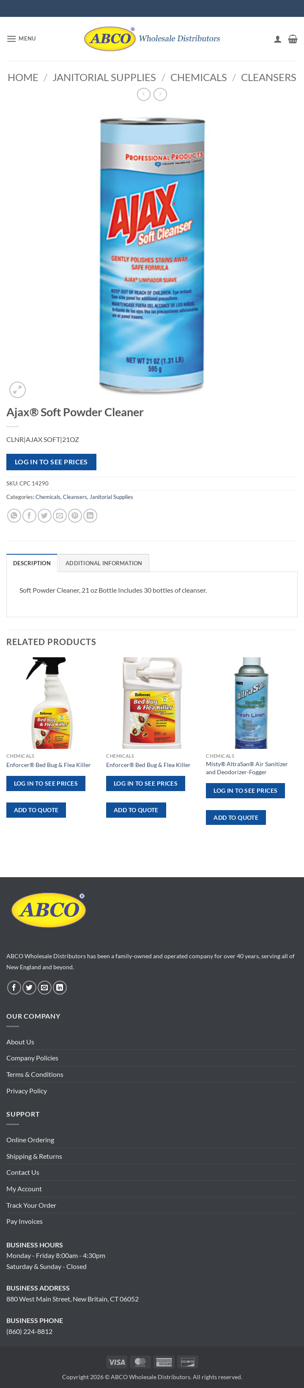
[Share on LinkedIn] (90, 516)
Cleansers (268, 77)
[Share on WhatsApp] (14, 516)
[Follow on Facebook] (14, 988)
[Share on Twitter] (45, 516)
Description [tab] (32, 563)
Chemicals (198, 77)
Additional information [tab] (104, 563)
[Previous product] (160, 94)
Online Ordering (30, 1140)
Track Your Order (31, 1205)
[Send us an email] (45, 988)
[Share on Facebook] (29, 516)
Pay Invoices (24, 1221)
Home (23, 77)
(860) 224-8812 (29, 1331)
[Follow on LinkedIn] (60, 988)
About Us (20, 1042)
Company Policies (32, 1058)
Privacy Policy (26, 1091)
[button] (21, 38)
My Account (24, 1189)
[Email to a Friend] (60, 516)
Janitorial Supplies (104, 77)
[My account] (278, 39)
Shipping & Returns (34, 1156)
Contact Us (22, 1172)
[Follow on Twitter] (29, 988)
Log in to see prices (51, 462)
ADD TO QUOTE (36, 809)
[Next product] (143, 94)
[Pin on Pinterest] (75, 516)
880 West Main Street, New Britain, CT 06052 (72, 1299)
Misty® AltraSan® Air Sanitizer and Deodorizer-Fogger (247, 767)
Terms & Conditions (34, 1074)
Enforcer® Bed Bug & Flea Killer (48, 764)
